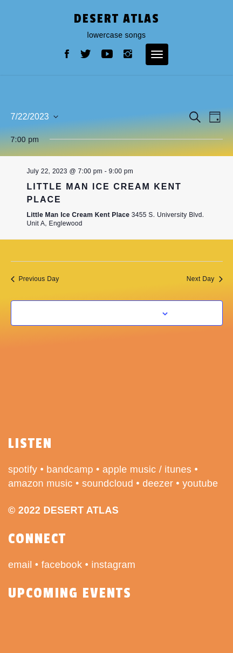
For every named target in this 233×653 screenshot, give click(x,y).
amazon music (40, 483)
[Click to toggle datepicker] (34, 116)
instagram (113, 564)
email (20, 564)
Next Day (205, 279)
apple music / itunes (146, 469)
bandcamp (69, 469)
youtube (200, 483)
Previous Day (35, 279)
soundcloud (107, 483)
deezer (157, 483)
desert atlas (117, 18)
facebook (62, 564)
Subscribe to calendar (110, 312)
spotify (22, 469)
